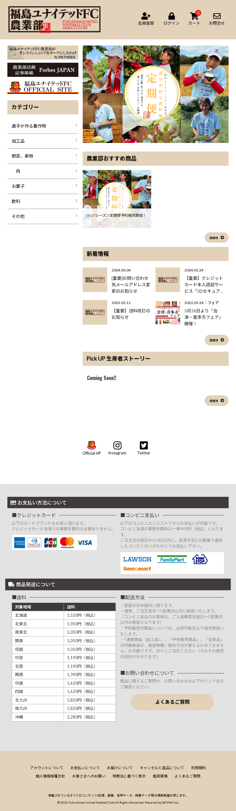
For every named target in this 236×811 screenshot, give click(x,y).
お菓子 (18, 186)
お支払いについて (85, 768)
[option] (156, 94)
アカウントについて (46, 768)
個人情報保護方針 (50, 776)
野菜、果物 (22, 156)
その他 (18, 216)
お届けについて (120, 768)
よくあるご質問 (172, 702)
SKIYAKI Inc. (170, 802)
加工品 (18, 141)
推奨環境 (160, 776)
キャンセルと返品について (162, 768)
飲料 (16, 201)
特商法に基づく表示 (129, 776)
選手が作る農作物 (29, 126)
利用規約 (198, 768)
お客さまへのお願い (88, 776)
